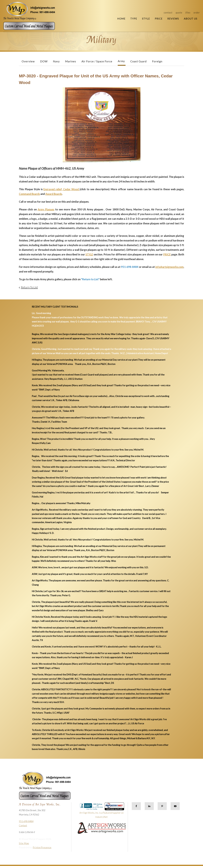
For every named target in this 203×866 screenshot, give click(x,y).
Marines (70, 61)
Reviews (173, 18)
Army (121, 61)
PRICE (167, 254)
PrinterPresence (42, 847)
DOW (44, 61)
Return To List (29, 287)
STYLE (89, 254)
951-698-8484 (26, 821)
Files (188, 12)
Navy (56, 61)
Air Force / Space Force (96, 61)
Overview (28, 61)
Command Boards (29, 193)
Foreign (157, 61)
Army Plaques (46, 209)
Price (158, 18)
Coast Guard (138, 61)
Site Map (24, 843)
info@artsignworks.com (169, 266)
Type (133, 18)
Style (146, 18)
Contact (168, 12)
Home (121, 18)
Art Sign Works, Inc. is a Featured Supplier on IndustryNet (101, 811)
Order (197, 12)
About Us (190, 18)
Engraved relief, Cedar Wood (61, 189)
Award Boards (53, 193)
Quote (179, 12)
